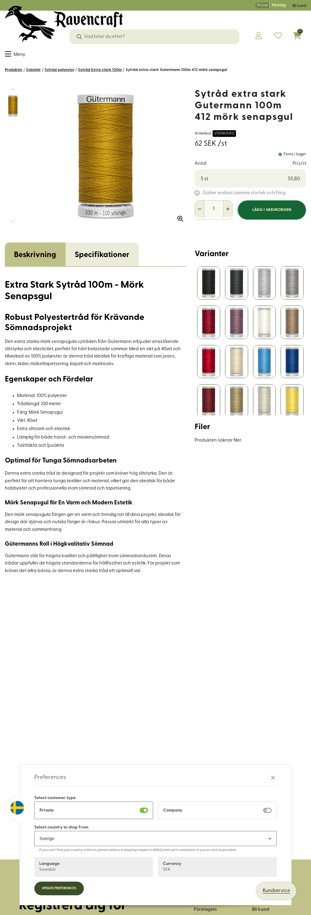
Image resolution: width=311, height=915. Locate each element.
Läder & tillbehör (127, 56)
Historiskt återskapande (237, 56)
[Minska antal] (199, 213)
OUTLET (280, 56)
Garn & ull (90, 56)
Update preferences (59, 888)
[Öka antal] (227, 213)
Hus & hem (191, 56)
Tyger (11, 56)
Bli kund (299, 6)
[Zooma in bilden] (178, 220)
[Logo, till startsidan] (64, 24)
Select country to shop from (61, 827)
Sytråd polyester (59, 74)
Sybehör (33, 56)
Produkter (13, 74)
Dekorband (60, 56)
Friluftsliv (163, 56)
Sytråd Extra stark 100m (100, 74)
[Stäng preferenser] (273, 777)
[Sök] (79, 36)
